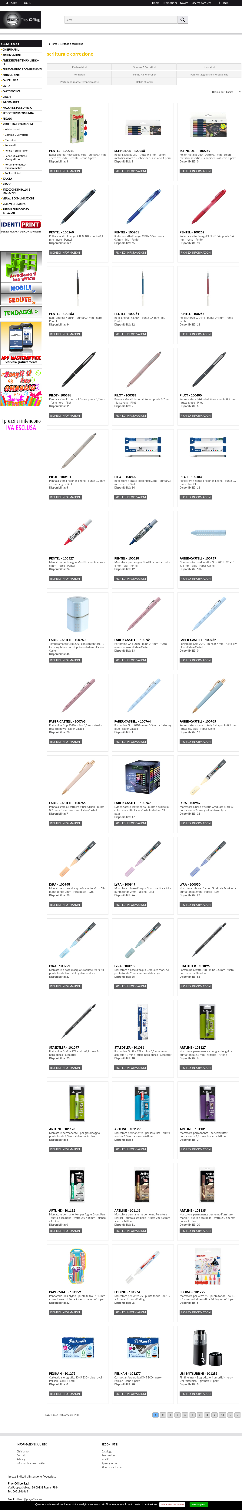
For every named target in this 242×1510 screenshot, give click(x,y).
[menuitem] (203, 3)
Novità (184, 3)
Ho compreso (199, 1504)
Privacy (21, 1459)
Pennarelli (10, 145)
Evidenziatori (12, 129)
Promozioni (170, 3)
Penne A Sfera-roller (16, 150)
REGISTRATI (12, 3)
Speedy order (110, 1463)
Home (155, 3)
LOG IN (27, 3)
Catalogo (107, 1451)
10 (222, 1415)
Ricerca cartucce (201, 3)
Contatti (22, 1455)
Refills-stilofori (13, 173)
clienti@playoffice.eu (29, 1499)
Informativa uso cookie (31, 1463)
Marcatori (10, 140)
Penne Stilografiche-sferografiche (16, 157)
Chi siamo (23, 1451)
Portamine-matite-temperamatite (15, 166)
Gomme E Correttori (16, 134)
